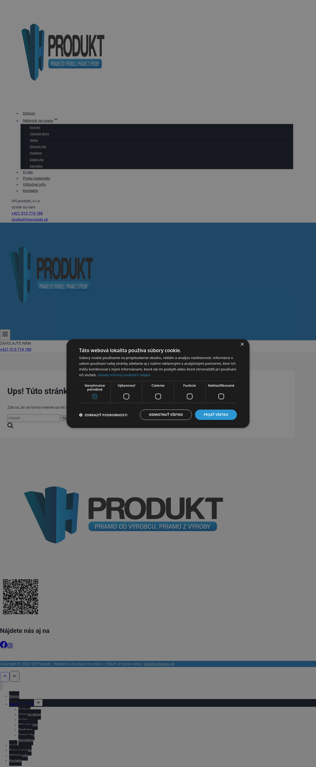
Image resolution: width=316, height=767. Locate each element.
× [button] (242, 344)
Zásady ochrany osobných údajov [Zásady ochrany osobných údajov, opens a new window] (123, 375)
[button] (103, 414)
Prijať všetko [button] (216, 414)
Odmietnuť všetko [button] (166, 414)
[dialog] (158, 383)
